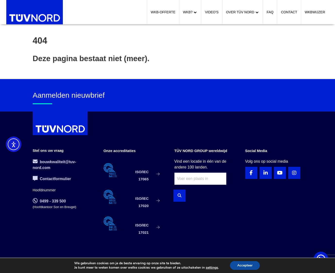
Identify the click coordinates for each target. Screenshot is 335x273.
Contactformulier (52, 179)
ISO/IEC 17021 (141, 228)
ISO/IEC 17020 (141, 202)
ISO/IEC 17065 (141, 175)
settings (212, 267)
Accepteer (245, 265)
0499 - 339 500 (49, 201)
